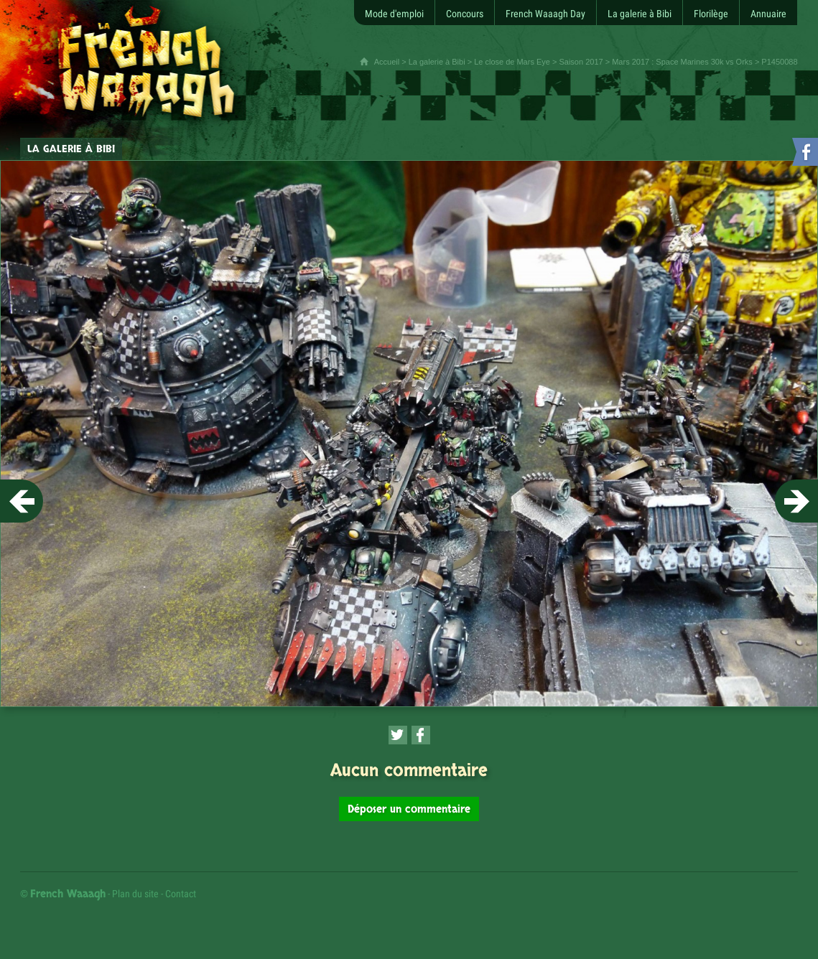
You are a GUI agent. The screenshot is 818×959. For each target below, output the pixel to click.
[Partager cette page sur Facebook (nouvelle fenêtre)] (421, 735)
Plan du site (135, 893)
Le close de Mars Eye (512, 61)
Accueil (386, 61)
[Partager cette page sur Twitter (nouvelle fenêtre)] (398, 735)
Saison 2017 (581, 61)
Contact (180, 893)
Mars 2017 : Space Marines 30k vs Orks (682, 61)
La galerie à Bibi (437, 61)
